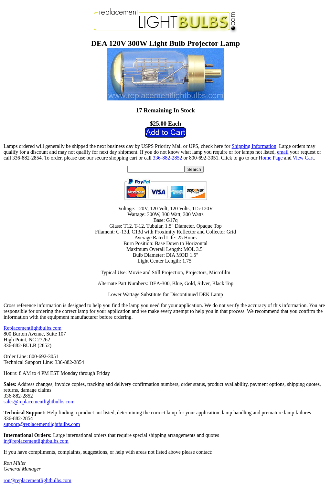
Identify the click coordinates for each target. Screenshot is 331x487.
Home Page (271, 158)
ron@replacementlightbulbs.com (37, 480)
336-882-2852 (167, 158)
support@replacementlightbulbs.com (42, 424)
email (283, 152)
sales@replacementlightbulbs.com (39, 401)
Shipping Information (254, 146)
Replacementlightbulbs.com (32, 328)
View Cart (303, 158)
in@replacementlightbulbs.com (36, 441)
